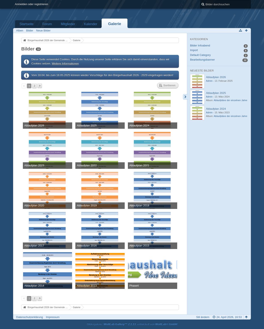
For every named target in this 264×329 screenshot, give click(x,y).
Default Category (200, 55)
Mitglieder (68, 24)
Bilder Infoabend (200, 45)
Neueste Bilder (202, 70)
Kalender (90, 24)
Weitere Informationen (65, 63)
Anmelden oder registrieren (31, 4)
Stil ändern (202, 317)
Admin (209, 81)
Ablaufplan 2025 (216, 93)
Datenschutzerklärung (29, 317)
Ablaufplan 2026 (216, 77)
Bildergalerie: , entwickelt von (132, 324)
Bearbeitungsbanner (202, 59)
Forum (47, 24)
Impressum (52, 317)
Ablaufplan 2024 (216, 108)
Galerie (114, 24)
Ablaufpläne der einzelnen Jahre (230, 100)
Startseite (26, 24)
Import (194, 50)
